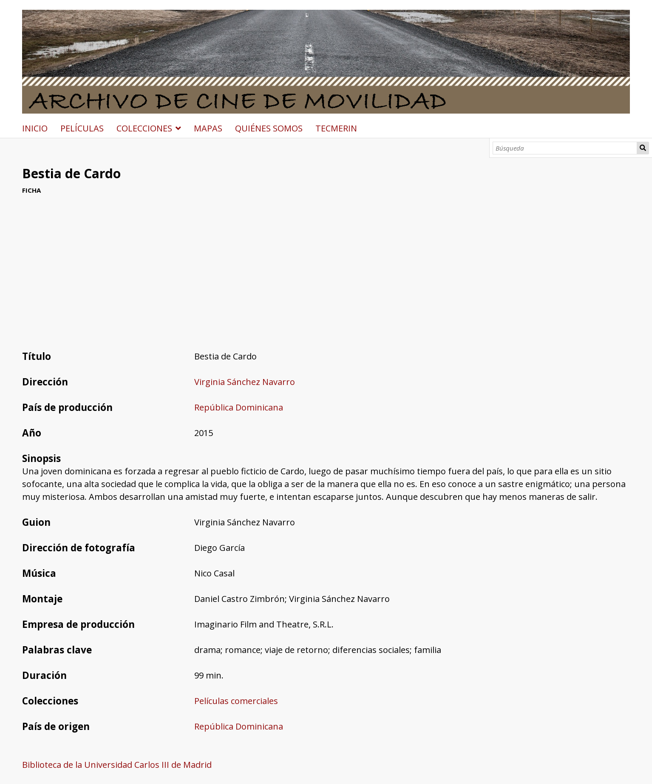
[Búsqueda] (565, 148)
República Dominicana (238, 407)
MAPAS (208, 128)
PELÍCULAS (82, 128)
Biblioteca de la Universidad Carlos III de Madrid (117, 764)
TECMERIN (336, 128)
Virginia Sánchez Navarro (244, 382)
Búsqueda (643, 148)
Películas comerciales (236, 701)
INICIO (35, 128)
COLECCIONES (144, 128)
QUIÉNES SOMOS (269, 128)
